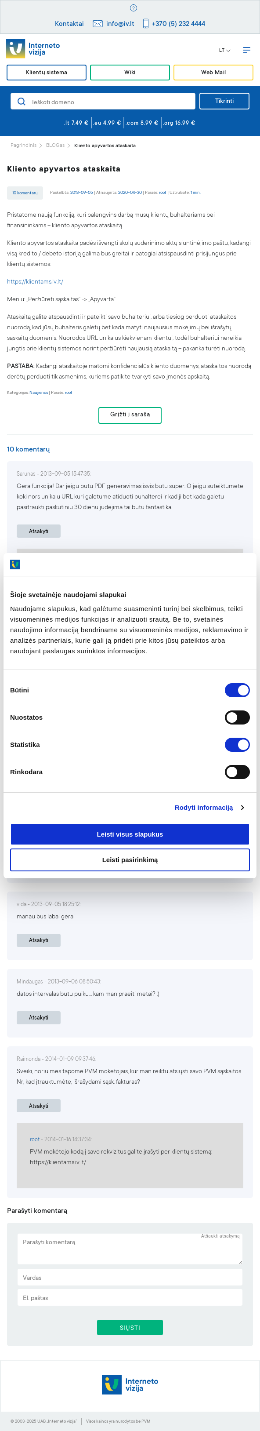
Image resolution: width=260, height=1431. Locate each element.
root (162, 192)
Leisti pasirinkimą (130, 859)
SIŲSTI (130, 1328)
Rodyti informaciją (204, 807)
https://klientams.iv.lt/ (35, 282)
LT (225, 51)
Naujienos (38, 392)
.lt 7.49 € (76, 123)
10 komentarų (25, 193)
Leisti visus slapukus (130, 834)
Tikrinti (224, 101)
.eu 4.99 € (107, 123)
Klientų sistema (46, 73)
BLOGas (55, 146)
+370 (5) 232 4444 (178, 24)
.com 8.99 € (142, 123)
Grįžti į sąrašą (130, 415)
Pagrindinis (23, 146)
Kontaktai (69, 24)
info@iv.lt (120, 24)
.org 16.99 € (179, 123)
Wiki (129, 73)
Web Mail (213, 73)
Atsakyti (38, 532)
